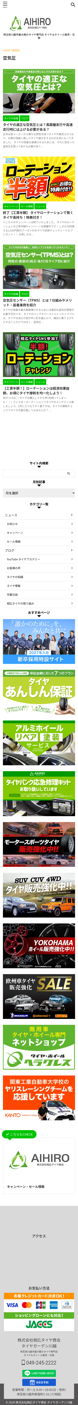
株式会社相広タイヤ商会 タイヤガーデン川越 (39, 1343)
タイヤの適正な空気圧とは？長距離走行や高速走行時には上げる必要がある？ (38, 127)
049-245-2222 (39, 1363)
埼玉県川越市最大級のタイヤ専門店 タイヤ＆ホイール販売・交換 (39, 1353)
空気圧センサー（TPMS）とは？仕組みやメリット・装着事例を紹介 (37, 302)
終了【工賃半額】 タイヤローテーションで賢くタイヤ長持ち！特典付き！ (38, 215)
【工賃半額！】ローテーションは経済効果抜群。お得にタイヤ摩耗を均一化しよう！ (36, 390)
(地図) (57, 1394)
